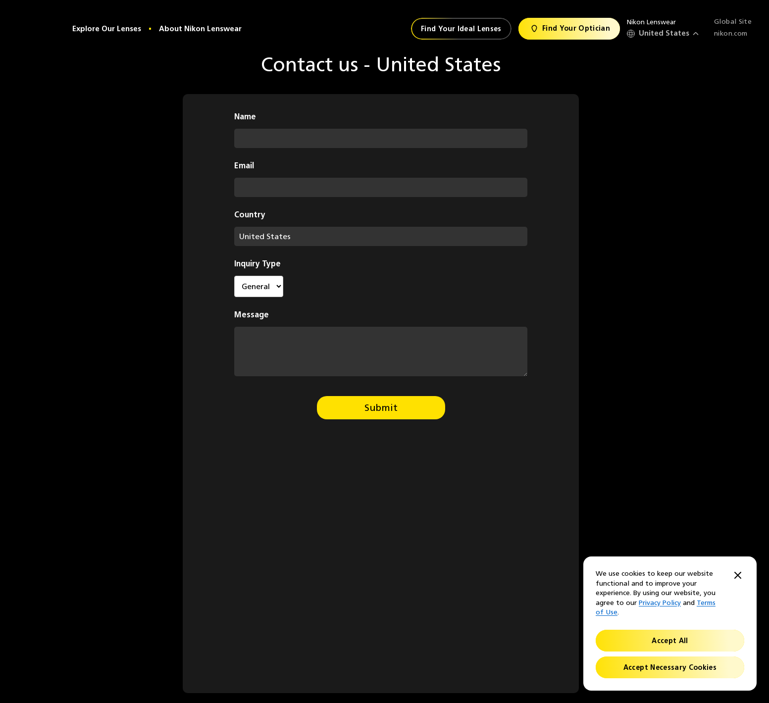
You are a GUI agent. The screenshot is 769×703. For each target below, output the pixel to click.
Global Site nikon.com (733, 27)
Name (245, 116)
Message (251, 314)
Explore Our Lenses (106, 28)
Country (249, 214)
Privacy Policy (660, 603)
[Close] (737, 576)
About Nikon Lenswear (200, 28)
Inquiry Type (257, 263)
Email (244, 165)
